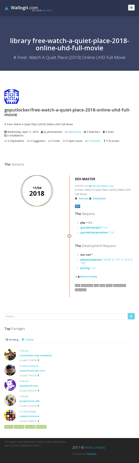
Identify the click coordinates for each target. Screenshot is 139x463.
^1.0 (97, 232)
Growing (12, 339)
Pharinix (91, 454)
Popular (28, 339)
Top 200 (30, 426)
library (25, 350)
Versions (96, 141)
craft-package (29, 411)
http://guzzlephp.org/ (101, 185)
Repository (74, 132)
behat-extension (30, 365)
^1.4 (93, 227)
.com (21, 7)
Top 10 (8, 426)
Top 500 (41, 426)
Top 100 (19, 426)
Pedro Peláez (47, 10)
